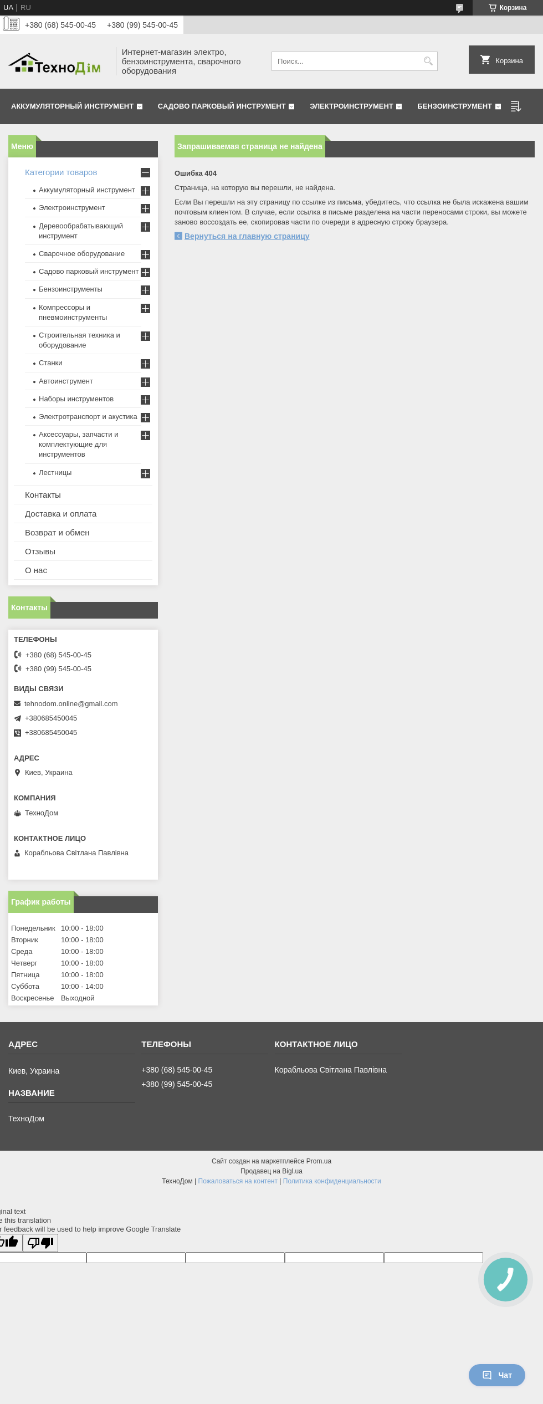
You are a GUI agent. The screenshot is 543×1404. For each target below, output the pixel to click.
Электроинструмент (351, 106)
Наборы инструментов (76, 399)
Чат (497, 1375)
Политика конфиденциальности (332, 1181)
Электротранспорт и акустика (88, 416)
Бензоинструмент (454, 106)
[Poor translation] (40, 1243)
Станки (51, 363)
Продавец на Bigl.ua (271, 1171)
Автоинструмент (66, 381)
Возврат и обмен (57, 532)
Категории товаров (61, 172)
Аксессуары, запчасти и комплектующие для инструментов (78, 444)
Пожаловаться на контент (238, 1181)
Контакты (43, 494)
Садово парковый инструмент (222, 106)
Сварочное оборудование (82, 253)
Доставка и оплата (60, 513)
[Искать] (428, 61)
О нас (36, 570)
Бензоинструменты (71, 289)
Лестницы (55, 472)
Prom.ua (318, 1161)
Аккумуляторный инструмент (72, 106)
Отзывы (40, 551)
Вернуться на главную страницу (247, 236)
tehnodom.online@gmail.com (71, 704)
